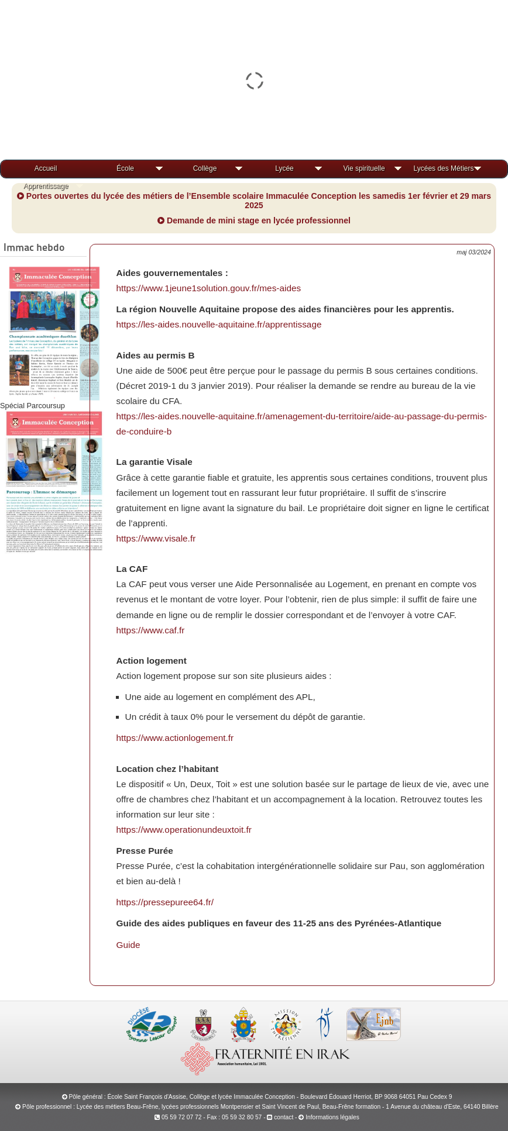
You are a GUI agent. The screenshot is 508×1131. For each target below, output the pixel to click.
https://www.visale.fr (156, 538)
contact (280, 1117)
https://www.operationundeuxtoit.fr (184, 830)
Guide (128, 945)
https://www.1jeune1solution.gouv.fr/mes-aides (208, 288)
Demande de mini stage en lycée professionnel (254, 220)
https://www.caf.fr (150, 630)
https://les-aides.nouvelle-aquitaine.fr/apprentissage (219, 324)
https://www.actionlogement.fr (175, 738)
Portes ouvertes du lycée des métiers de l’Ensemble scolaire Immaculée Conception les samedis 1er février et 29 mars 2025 (254, 200)
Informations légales (332, 1117)
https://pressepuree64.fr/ (165, 902)
